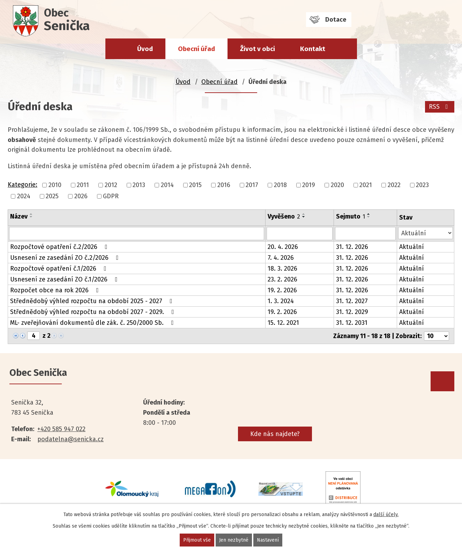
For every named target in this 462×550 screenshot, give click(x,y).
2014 (167, 185)
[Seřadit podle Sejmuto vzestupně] (369, 214)
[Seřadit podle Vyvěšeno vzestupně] (304, 214)
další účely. (385, 514)
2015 (195, 185)
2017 (252, 185)
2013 (139, 185)
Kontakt (312, 49)
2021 (365, 185)
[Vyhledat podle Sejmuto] (365, 233)
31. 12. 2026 (352, 247)
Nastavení (268, 540)
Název (19, 216)
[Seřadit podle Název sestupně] (31, 216)
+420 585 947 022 (61, 429)
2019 (308, 185)
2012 (111, 185)
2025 (52, 196)
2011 (83, 185)
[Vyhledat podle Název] (136, 233)
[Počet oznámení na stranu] (436, 336)
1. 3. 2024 (281, 301)
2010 (55, 185)
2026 (81, 196)
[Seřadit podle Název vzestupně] (31, 214)
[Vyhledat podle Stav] (425, 233)
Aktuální (411, 247)
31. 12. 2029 (352, 312)
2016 (223, 185)
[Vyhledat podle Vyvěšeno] (300, 233)
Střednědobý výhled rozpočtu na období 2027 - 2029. (93, 312)
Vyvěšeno (284, 216)
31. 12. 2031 (351, 323)
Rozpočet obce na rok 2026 (56, 290)
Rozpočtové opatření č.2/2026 (60, 247)
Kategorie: (22, 184)
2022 (394, 185)
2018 (280, 185)
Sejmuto (350, 216)
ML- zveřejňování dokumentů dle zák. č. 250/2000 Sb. (93, 323)
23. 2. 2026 (282, 279)
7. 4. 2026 (281, 258)
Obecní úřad (196, 49)
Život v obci (257, 49)
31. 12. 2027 (352, 301)
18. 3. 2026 (282, 268)
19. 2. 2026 (282, 290)
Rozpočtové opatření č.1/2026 (59, 268)
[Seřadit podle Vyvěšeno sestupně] (304, 216)
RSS (440, 106)
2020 (337, 185)
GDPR (111, 196)
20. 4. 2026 (283, 247)
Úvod (145, 49)
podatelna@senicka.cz (70, 439)
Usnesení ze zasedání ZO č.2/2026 (65, 258)
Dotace (335, 19)
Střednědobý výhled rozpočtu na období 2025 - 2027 (92, 301)
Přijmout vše (197, 540)
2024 (23, 196)
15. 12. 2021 (283, 323)
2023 (422, 185)
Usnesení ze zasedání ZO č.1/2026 (65, 279)
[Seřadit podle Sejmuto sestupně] (369, 216)
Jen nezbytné (233, 540)
